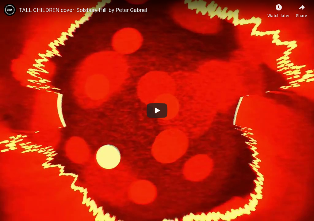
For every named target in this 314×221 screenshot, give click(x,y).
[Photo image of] (10, 10)
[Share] (301, 9)
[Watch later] (278, 9)
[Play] (157, 110)
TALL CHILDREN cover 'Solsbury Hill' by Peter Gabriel (83, 10)
